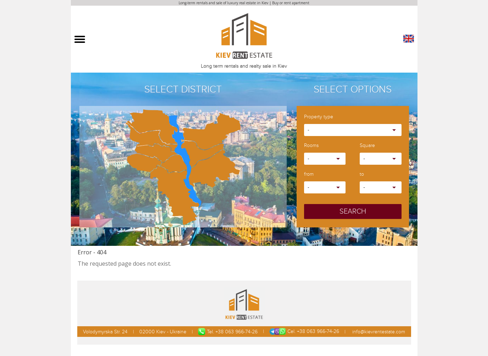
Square (367, 145)
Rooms (311, 145)
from (309, 174)
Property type (318, 117)
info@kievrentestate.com (378, 332)
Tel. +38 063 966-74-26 (228, 331)
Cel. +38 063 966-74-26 (304, 331)
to (362, 174)
